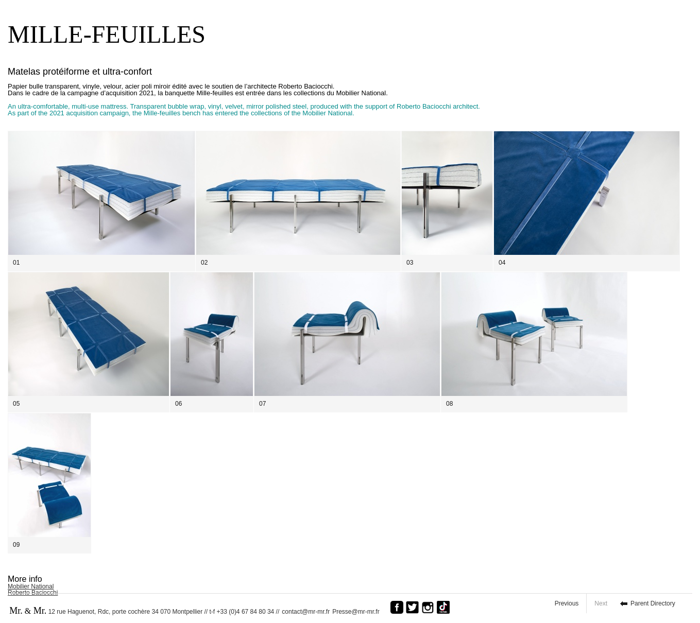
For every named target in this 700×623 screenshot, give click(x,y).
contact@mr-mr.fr (306, 611)
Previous (567, 603)
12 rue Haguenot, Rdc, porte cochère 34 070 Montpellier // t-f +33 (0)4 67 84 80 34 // (144, 610)
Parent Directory (652, 603)
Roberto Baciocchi (33, 592)
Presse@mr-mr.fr (358, 611)
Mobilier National (31, 586)
